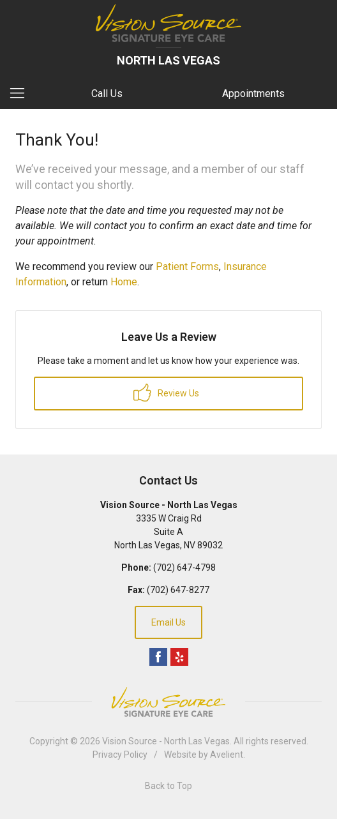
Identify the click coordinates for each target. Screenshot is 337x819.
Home (123, 282)
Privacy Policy (120, 754)
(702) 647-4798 (184, 567)
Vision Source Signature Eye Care (168, 702)
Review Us (166, 393)
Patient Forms (187, 266)
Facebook (158, 657)
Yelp (179, 657)
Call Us (107, 93)
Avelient (226, 754)
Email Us (168, 622)
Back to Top (168, 786)
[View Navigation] (22, 94)
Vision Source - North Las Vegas (166, 741)
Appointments (253, 93)
